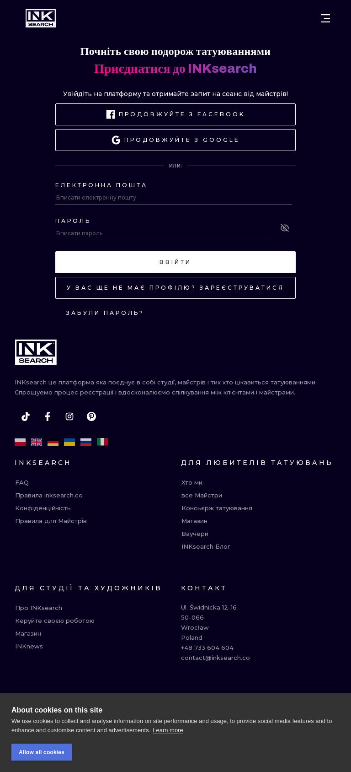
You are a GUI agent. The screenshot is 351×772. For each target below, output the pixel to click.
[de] (53, 442)
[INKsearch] (41, 18)
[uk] (69, 442)
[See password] (285, 228)
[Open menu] (325, 18)
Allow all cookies (41, 752)
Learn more (168, 730)
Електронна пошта (101, 185)
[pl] (20, 442)
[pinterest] (91, 416)
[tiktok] (26, 416)
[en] (36, 442)
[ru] (85, 442)
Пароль (73, 220)
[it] (102, 442)
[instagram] (69, 416)
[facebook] (47, 416)
